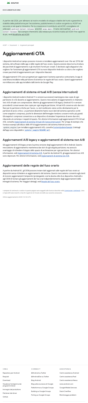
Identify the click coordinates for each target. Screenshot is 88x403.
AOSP (5, 45)
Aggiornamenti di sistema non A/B (55, 156)
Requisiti (6, 377)
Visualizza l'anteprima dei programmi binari (12, 385)
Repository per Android (11, 373)
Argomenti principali (27, 45)
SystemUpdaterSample (62, 127)
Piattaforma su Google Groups (42, 388)
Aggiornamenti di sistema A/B (30, 153)
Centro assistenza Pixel (68, 377)
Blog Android (36, 380)
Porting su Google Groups (40, 395)
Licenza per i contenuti (72, 191)
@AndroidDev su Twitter (40, 377)
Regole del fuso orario (50, 182)
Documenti (13, 45)
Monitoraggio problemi (68, 395)
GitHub (5, 397)
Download (6, 380)
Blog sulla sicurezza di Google (42, 384)
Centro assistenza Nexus (68, 380)
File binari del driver (10, 393)
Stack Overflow (65, 391)
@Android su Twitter (38, 373)
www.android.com (66, 384)
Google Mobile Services (68, 388)
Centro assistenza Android (69, 373)
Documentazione (12, 10)
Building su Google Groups (41, 391)
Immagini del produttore (12, 389)
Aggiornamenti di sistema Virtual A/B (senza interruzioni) (37, 122)
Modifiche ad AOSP (20, 34)
